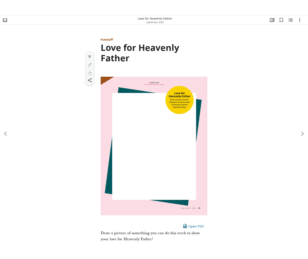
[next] (302, 134)
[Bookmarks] (281, 20)
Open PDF (193, 226)
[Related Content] (290, 20)
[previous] (6, 134)
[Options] (299, 20)
